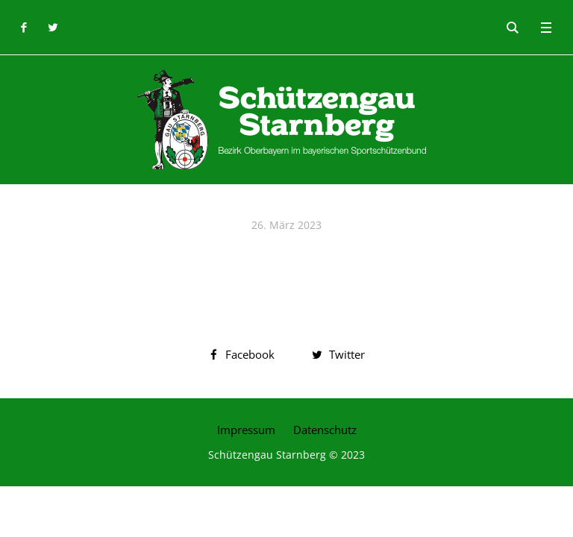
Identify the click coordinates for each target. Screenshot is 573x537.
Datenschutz (325, 429)
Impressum (246, 429)
